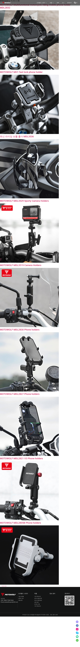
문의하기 (69, 2)
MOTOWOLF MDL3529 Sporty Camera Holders (24, 200)
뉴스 (63, 2)
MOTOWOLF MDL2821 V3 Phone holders (21, 458)
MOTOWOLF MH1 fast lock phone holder (21, 72)
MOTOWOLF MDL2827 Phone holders (19, 394)
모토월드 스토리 (42, 2)
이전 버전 (3, 586)
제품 (52, 2)
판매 (58, 2)
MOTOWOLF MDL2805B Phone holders (20, 522)
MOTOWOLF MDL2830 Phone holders (19, 329)
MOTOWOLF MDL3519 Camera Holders (20, 265)
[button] (74, 2)
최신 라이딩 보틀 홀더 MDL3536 (17, 136)
